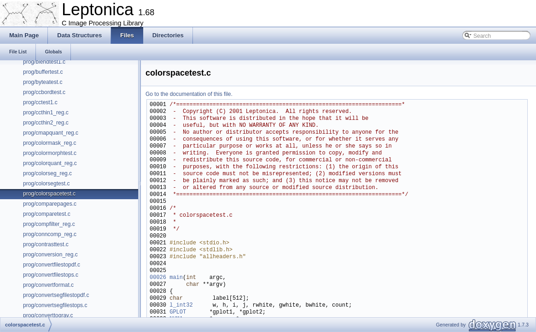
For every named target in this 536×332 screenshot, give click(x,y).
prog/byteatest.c (42, 82)
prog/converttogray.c (48, 315)
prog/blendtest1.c (44, 62)
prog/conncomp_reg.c (49, 234)
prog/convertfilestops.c (50, 275)
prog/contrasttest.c (46, 244)
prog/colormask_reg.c (49, 143)
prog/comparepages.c (49, 204)
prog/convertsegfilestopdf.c (56, 295)
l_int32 (180, 305)
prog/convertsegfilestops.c (55, 305)
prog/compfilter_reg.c (49, 224)
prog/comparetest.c (46, 214)
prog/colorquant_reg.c (50, 163)
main (176, 278)
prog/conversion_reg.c (50, 254)
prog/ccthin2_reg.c (46, 122)
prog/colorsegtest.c (46, 183)
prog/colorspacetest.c (49, 193)
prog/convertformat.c (48, 285)
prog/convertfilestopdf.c (51, 264)
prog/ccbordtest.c (44, 92)
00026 (158, 278)
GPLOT (177, 312)
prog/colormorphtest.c (49, 153)
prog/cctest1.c (40, 102)
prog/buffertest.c (43, 72)
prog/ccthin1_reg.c (46, 112)
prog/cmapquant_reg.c (50, 133)
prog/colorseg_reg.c (47, 173)
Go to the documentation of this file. (189, 94)
